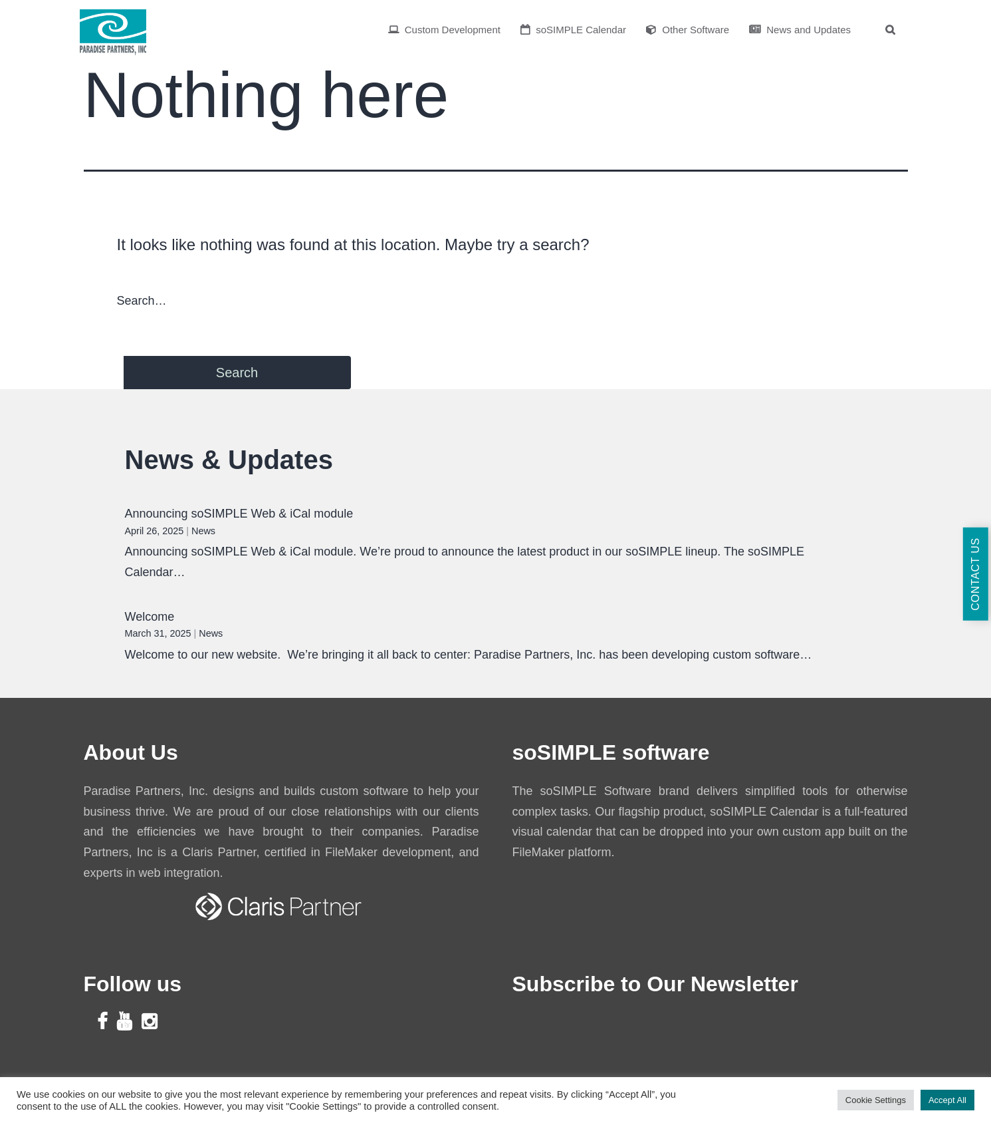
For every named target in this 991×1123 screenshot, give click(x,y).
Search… (142, 300)
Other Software (687, 29)
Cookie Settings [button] (875, 1100)
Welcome (150, 616)
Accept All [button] (947, 1100)
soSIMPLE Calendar (573, 29)
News (203, 531)
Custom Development (444, 29)
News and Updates (800, 29)
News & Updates (229, 459)
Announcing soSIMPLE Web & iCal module (239, 513)
